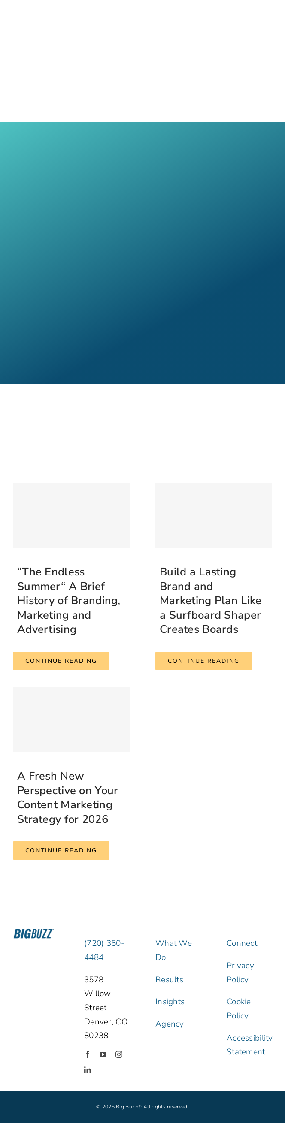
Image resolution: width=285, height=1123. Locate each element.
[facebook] (87, 1054)
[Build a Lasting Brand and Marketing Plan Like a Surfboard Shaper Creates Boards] (213, 515)
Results (169, 979)
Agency (169, 1024)
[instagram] (118, 1054)
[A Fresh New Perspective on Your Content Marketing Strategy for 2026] (71, 719)
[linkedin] (87, 1069)
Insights (170, 1001)
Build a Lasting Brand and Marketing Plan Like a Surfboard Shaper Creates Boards (210, 600)
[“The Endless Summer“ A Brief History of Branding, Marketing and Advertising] (71, 515)
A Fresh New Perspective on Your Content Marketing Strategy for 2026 (67, 797)
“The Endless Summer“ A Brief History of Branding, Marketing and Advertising (69, 600)
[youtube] (103, 1054)
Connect (242, 943)
